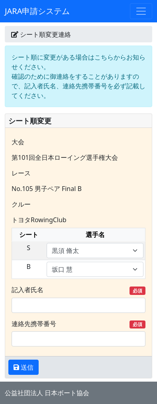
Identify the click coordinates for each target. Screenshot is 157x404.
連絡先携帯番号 (78, 323)
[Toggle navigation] (141, 11)
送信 (26, 367)
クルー (21, 204)
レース (21, 173)
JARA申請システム (37, 11)
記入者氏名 (78, 290)
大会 (18, 141)
